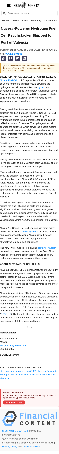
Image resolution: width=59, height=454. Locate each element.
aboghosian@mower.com (13, 345)
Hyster (41, 87)
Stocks (5, 20)
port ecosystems (29, 231)
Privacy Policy (9, 446)
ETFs (25, 20)
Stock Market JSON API (15, 431)
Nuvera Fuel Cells (9, 80)
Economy (36, 20)
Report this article (14, 402)
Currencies (50, 20)
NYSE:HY (6, 314)
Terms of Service (31, 446)
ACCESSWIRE (13, 53)
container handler (47, 248)
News (16, 20)
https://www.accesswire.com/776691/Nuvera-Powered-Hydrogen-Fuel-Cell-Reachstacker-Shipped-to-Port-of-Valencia (28, 374)
